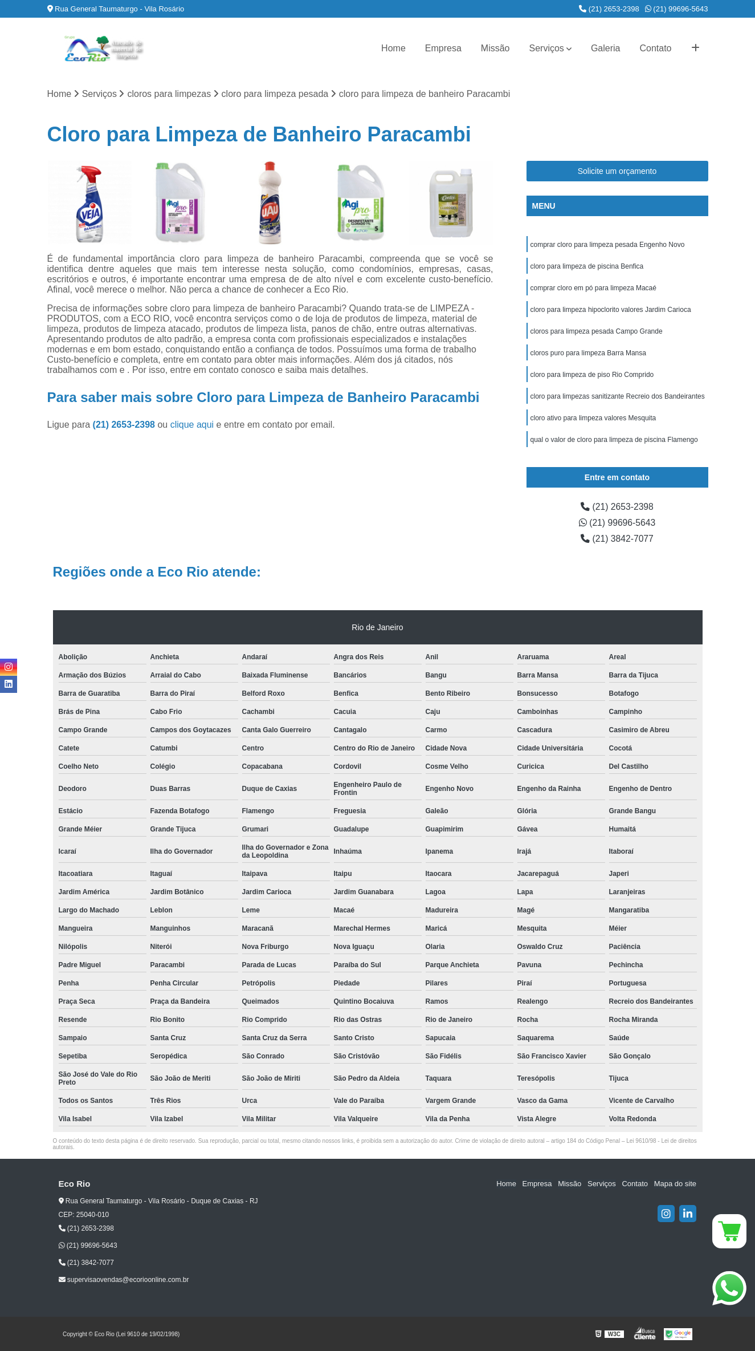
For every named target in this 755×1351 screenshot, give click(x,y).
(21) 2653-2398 (609, 9)
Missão (495, 48)
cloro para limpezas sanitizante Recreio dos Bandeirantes (617, 396)
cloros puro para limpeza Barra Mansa (588, 353)
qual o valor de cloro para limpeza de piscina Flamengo (614, 440)
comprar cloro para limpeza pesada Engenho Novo (607, 245)
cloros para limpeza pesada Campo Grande (596, 331)
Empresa (443, 48)
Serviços (546, 48)
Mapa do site (675, 1184)
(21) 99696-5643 (676, 9)
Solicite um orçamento (617, 171)
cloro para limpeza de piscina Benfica (587, 266)
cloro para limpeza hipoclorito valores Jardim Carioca (610, 310)
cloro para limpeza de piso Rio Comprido (592, 375)
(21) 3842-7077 (617, 538)
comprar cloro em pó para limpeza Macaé (593, 288)
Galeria (606, 48)
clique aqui (192, 425)
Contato (655, 48)
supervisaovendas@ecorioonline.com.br (124, 1280)
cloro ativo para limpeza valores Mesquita (593, 418)
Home (393, 48)
